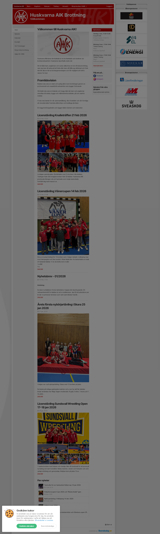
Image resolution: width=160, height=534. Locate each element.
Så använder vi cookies (44, 520)
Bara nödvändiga (47, 526)
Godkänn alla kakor (26, 526)
